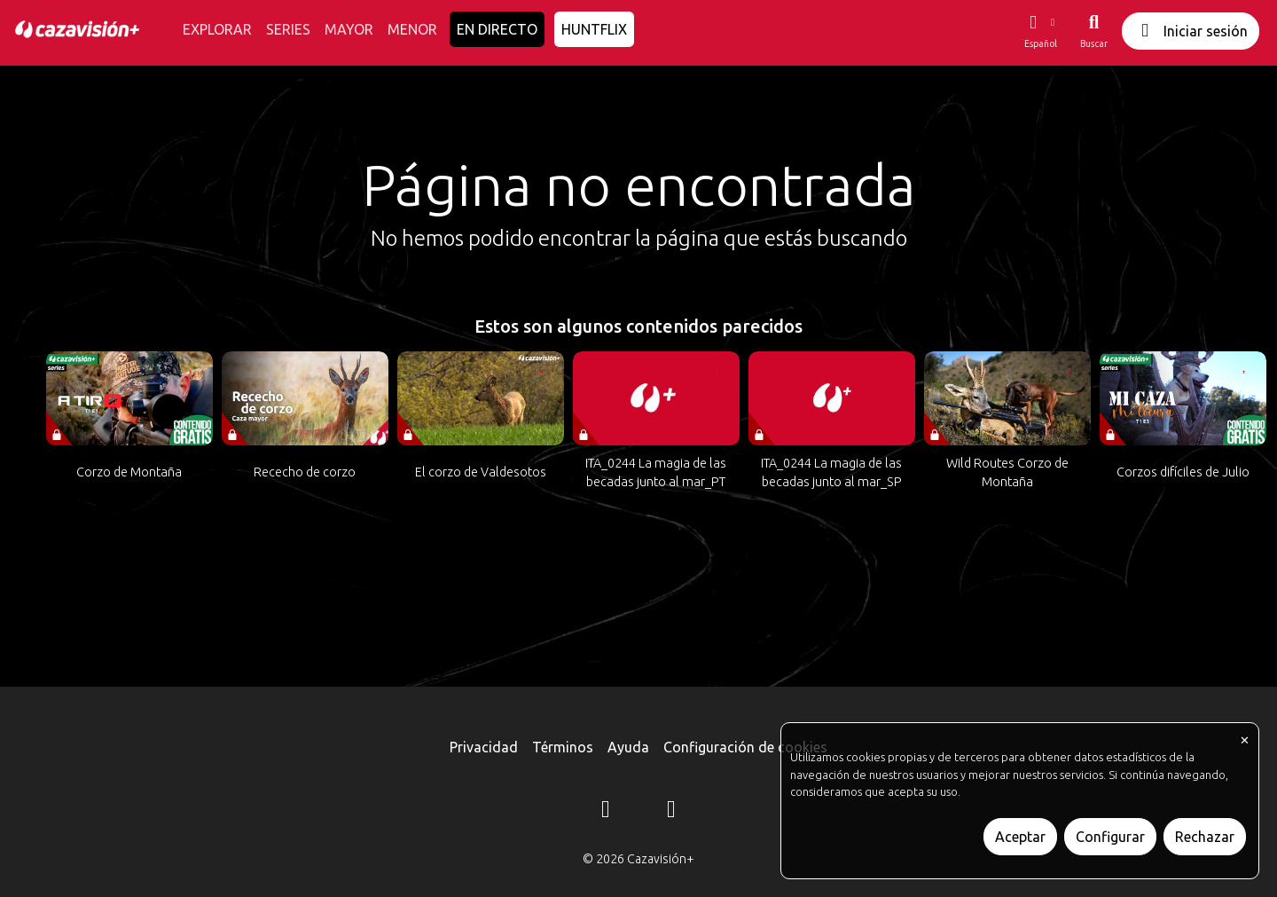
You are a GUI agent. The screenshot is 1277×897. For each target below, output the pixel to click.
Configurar (1110, 837)
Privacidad (484, 747)
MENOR (412, 29)
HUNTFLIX (594, 29)
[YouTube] (671, 812)
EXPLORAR (217, 29)
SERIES (288, 29)
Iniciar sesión (1190, 30)
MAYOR (349, 29)
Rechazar (1204, 837)
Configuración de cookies (745, 747)
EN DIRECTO (497, 29)
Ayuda (628, 747)
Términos (562, 747)
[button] (1040, 31)
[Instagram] (605, 812)
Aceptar (1020, 837)
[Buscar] (1094, 31)
